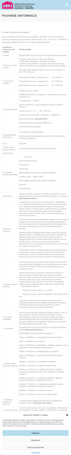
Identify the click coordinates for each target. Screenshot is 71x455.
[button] (67, 419)
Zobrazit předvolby (35, 451)
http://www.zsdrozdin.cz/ (28, 198)
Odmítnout (35, 444)
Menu (67, 5)
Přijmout (35, 437)
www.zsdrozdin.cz (41, 119)
